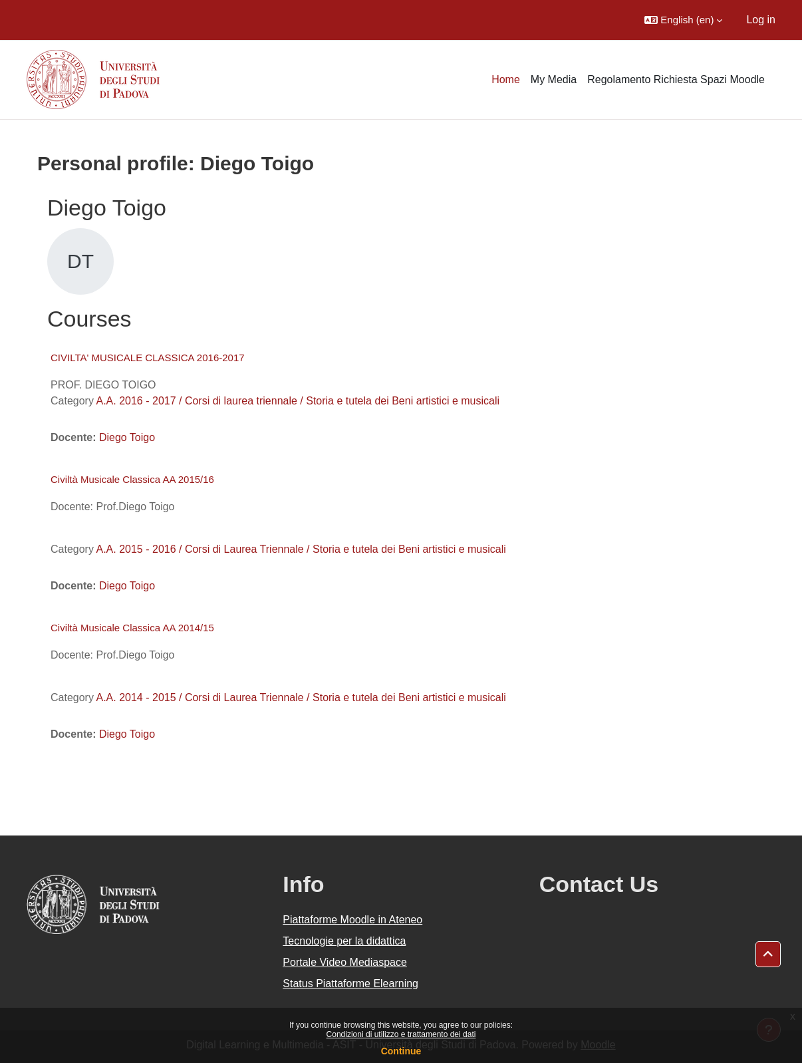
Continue (401, 1051)
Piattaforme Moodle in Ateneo (352, 919)
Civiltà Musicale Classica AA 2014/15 (132, 627)
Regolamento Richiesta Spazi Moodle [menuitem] (676, 79)
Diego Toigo (127, 437)
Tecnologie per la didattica (344, 941)
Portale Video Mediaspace (345, 962)
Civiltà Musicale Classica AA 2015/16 (132, 479)
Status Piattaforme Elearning (350, 983)
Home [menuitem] (505, 79)
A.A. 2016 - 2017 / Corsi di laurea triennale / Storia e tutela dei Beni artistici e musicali (297, 400)
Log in (760, 19)
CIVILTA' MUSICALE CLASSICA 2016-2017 (148, 357)
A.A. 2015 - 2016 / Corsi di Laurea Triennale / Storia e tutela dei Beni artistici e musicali (300, 549)
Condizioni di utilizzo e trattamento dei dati (401, 1034)
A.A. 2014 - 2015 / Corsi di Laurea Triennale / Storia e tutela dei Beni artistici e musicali (300, 697)
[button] (683, 20)
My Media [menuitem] (554, 79)
